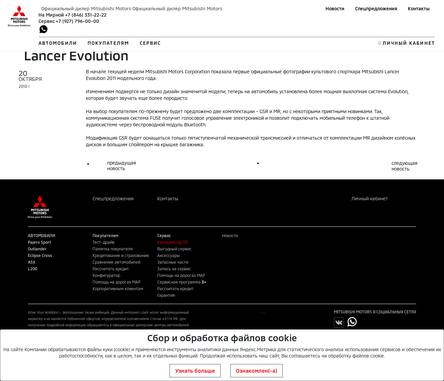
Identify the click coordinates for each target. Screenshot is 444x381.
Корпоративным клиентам (118, 288)
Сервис (46, 21)
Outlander (37, 248)
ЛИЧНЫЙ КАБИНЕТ (409, 43)
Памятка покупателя (113, 248)
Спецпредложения (376, 8)
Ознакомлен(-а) (256, 370)
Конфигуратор (106, 275)
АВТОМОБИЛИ (57, 43)
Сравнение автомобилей (116, 262)
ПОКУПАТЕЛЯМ (108, 43)
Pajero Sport (39, 242)
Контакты (419, 8)
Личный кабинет (369, 198)
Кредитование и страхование (121, 255)
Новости (335, 8)
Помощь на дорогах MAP (116, 282)
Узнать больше (195, 370)
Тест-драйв (103, 242)
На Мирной (51, 15)
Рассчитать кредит (111, 268)
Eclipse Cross (40, 255)
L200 (32, 268)
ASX (31, 262)
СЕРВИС (150, 43)
